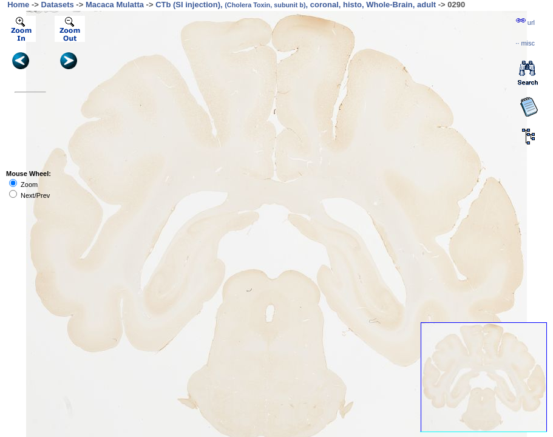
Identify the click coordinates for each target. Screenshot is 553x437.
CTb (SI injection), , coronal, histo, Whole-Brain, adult (295, 4)
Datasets (57, 4)
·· (525, 43)
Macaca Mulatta (115, 4)
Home (18, 4)
